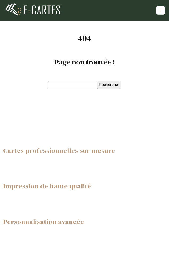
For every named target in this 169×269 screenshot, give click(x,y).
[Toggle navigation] (160, 10)
